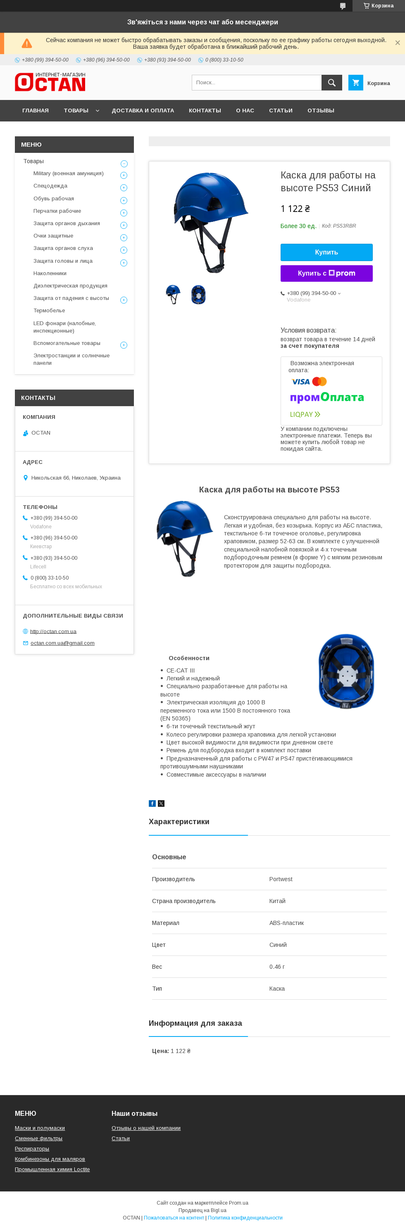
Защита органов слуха (63, 248)
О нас (245, 110)
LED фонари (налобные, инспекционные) (64, 327)
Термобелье (49, 310)
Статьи (281, 110)
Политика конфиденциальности (245, 1218)
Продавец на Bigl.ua (202, 1210)
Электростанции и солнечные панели (71, 359)
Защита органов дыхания (66, 223)
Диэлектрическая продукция (70, 286)
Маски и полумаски (40, 1128)
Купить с (326, 273)
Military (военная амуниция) (68, 173)
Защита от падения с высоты (71, 298)
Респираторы (32, 1149)
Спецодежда (50, 186)
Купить (326, 252)
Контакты (205, 110)
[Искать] (332, 82)
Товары (76, 110)
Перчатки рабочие (57, 211)
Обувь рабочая (53, 198)
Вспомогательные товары (66, 343)
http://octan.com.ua (53, 631)
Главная (35, 110)
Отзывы (320, 110)
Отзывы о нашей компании (146, 1128)
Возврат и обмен (49, 132)
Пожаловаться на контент (174, 1218)
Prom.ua (238, 1203)
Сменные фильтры (38, 1138)
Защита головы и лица (63, 261)
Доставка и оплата (143, 110)
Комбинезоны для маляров (50, 1159)
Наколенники (50, 273)
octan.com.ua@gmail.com (63, 643)
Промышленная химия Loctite (52, 1169)
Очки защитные (53, 236)
